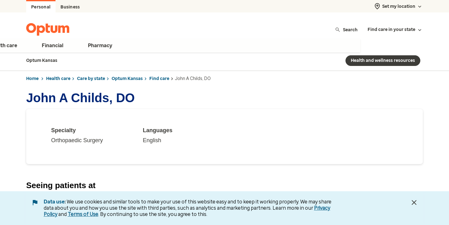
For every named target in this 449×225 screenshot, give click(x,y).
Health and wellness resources (383, 60)
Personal (41, 7)
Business (70, 7)
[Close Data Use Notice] (414, 202)
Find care (159, 78)
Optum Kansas (127, 78)
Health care (58, 78)
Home (32, 78)
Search (346, 29)
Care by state (91, 78)
